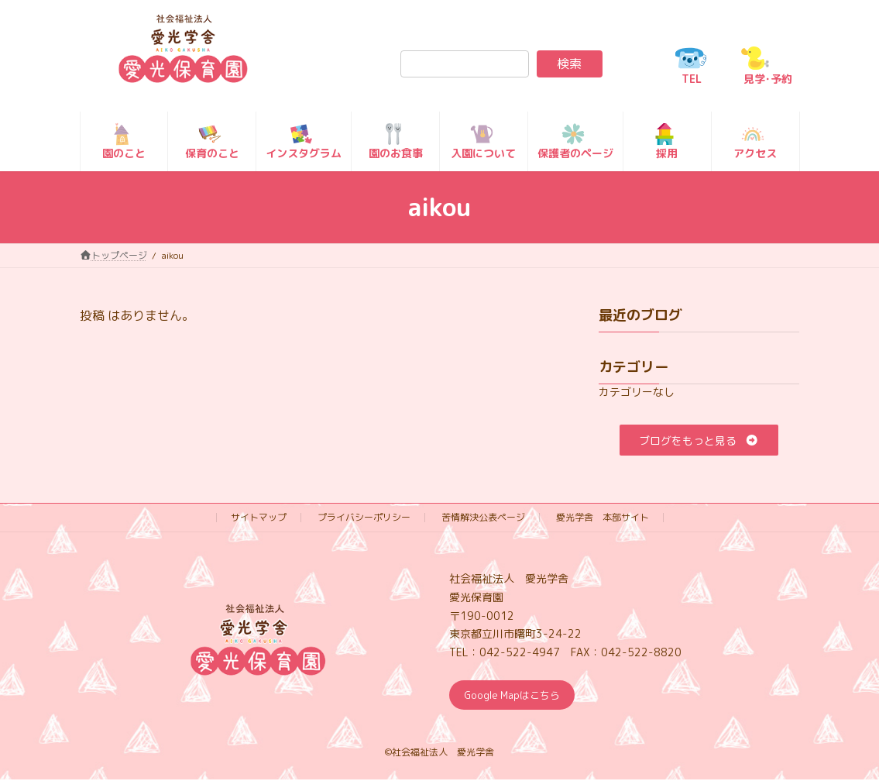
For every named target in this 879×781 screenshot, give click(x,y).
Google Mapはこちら (517, 696)
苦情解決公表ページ (483, 517)
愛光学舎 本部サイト (602, 517)
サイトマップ (259, 517)
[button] (699, 440)
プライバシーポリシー (364, 517)
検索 (569, 63)
